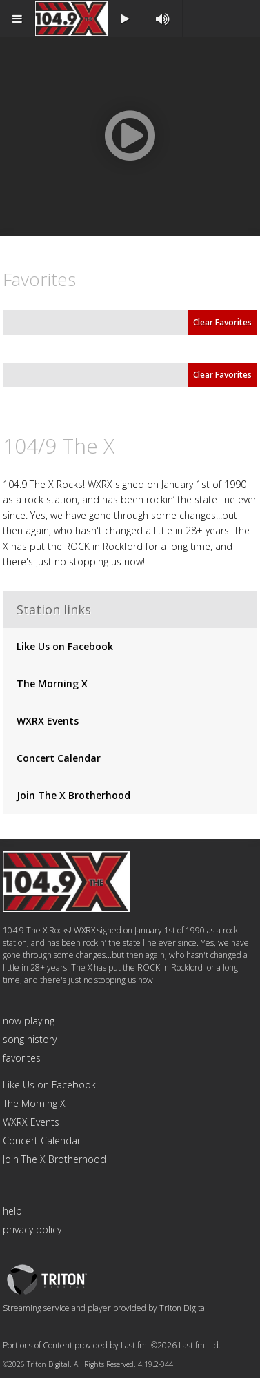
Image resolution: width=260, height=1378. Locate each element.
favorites (22, 1057)
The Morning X (52, 683)
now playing (28, 1020)
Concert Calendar (59, 757)
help (12, 1210)
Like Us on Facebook (65, 646)
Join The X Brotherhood (73, 795)
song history (30, 1039)
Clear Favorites (222, 322)
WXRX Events (48, 720)
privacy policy (32, 1229)
